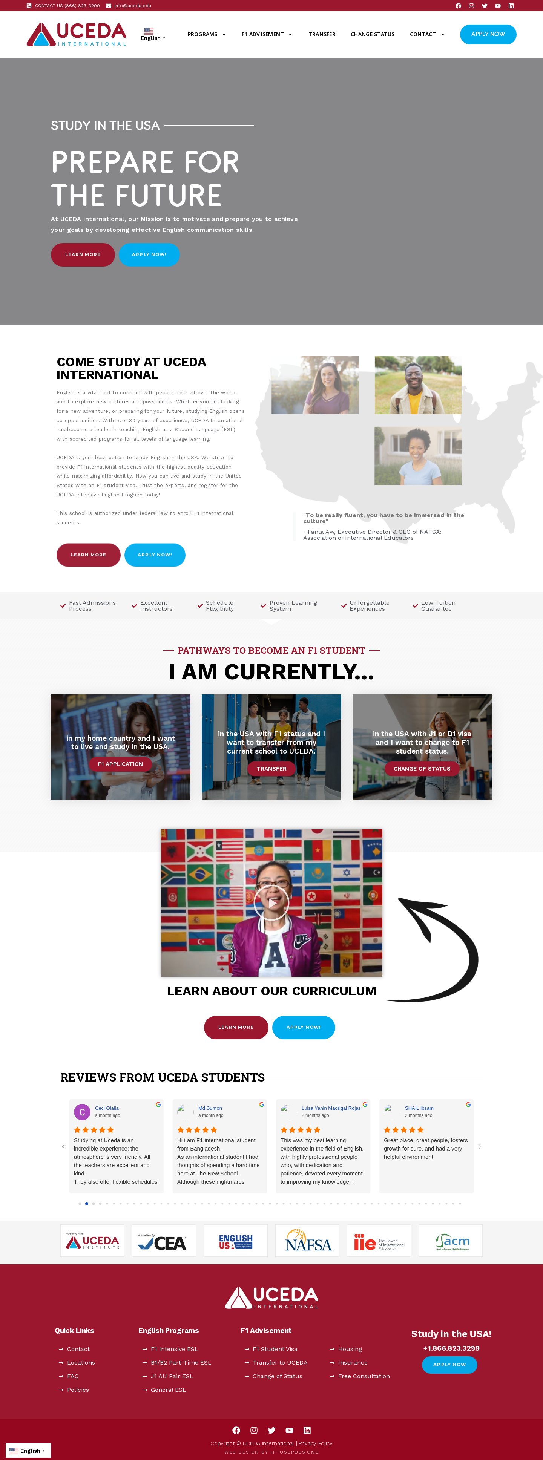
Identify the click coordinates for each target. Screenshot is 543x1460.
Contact (427, 34)
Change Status (372, 34)
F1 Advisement (267, 34)
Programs (207, 34)
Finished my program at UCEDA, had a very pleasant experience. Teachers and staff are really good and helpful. (426, 1152)
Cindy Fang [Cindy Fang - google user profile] (210, 1108)
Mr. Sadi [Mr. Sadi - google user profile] (311, 1108)
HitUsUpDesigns (295, 1452)
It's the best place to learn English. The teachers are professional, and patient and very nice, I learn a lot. (219, 1152)
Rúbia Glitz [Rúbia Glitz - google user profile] (417, 1108)
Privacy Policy (316, 1443)
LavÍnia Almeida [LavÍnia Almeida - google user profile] (112, 1108)
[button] (271, 903)
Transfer (322, 34)
